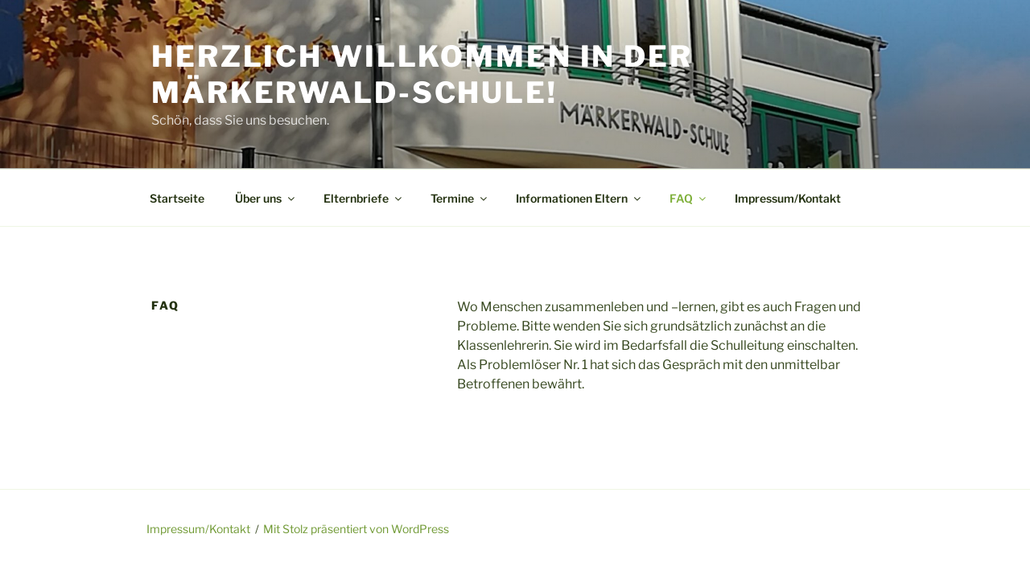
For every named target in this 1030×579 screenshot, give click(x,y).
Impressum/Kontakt (788, 198)
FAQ (689, 198)
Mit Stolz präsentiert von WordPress (356, 529)
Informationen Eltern (579, 198)
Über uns (266, 198)
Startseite (177, 198)
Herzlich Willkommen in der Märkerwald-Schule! (422, 74)
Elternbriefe (363, 198)
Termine (460, 198)
